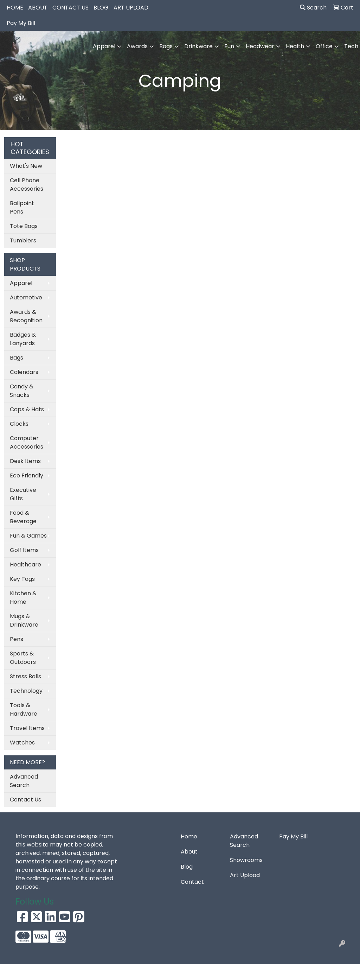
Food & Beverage (23, 517)
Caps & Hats (27, 409)
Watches (22, 742)
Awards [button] (137, 46)
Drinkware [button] (198, 46)
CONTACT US (70, 8)
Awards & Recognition (26, 316)
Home (189, 836)
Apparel (21, 283)
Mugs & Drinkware (24, 620)
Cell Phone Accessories (26, 184)
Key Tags (22, 579)
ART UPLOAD (131, 8)
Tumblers (23, 240)
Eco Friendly (26, 475)
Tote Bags (24, 226)
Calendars (24, 372)
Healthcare (25, 564)
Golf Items (24, 550)
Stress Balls (25, 676)
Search (313, 8)
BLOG (101, 8)
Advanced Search (24, 781)
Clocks (19, 424)
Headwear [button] (260, 46)
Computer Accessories (26, 442)
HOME (15, 8)
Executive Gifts (23, 494)
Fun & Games (28, 536)
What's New (26, 166)
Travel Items (27, 728)
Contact (192, 882)
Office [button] (324, 46)
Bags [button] (166, 46)
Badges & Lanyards (23, 339)
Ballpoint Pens (22, 207)
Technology (26, 691)
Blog (187, 867)
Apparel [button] (104, 46)
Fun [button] (229, 46)
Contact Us (25, 799)
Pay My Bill (21, 23)
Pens (16, 639)
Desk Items (25, 461)
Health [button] (295, 46)
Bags (16, 358)
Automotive (26, 297)
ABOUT (37, 8)
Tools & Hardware (23, 709)
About (189, 852)
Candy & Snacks (21, 390)
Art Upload (245, 875)
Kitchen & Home (23, 597)
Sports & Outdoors (23, 657)
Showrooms (246, 860)
